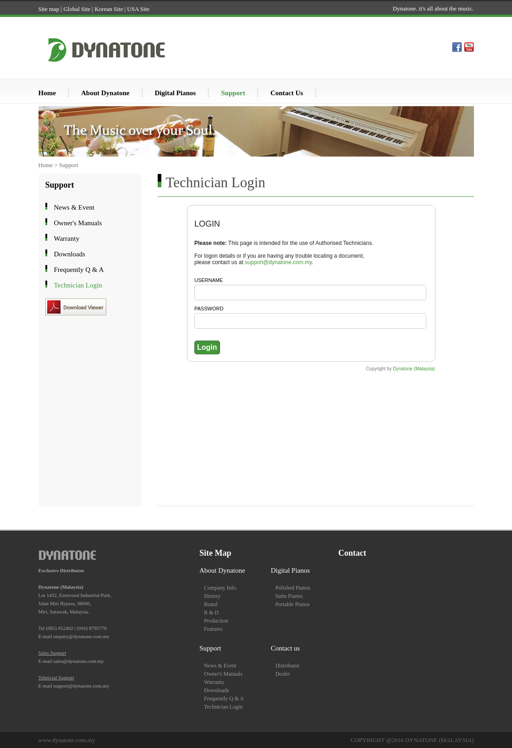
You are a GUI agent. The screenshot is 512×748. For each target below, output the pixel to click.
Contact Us (286, 93)
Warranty (59, 238)
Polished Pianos (292, 588)
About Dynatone (105, 93)
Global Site (76, 8)
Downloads (62, 253)
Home (47, 93)
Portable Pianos (292, 604)
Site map (49, 8)
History (212, 596)
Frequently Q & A (71, 269)
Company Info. (220, 588)
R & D (211, 612)
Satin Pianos (289, 596)
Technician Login (70, 285)
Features (213, 629)
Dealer (282, 674)
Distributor (287, 665)
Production (216, 621)
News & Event (66, 207)
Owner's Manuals (70, 222)
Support (233, 93)
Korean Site (108, 8)
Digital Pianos (175, 93)
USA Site (138, 8)
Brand (210, 604)
